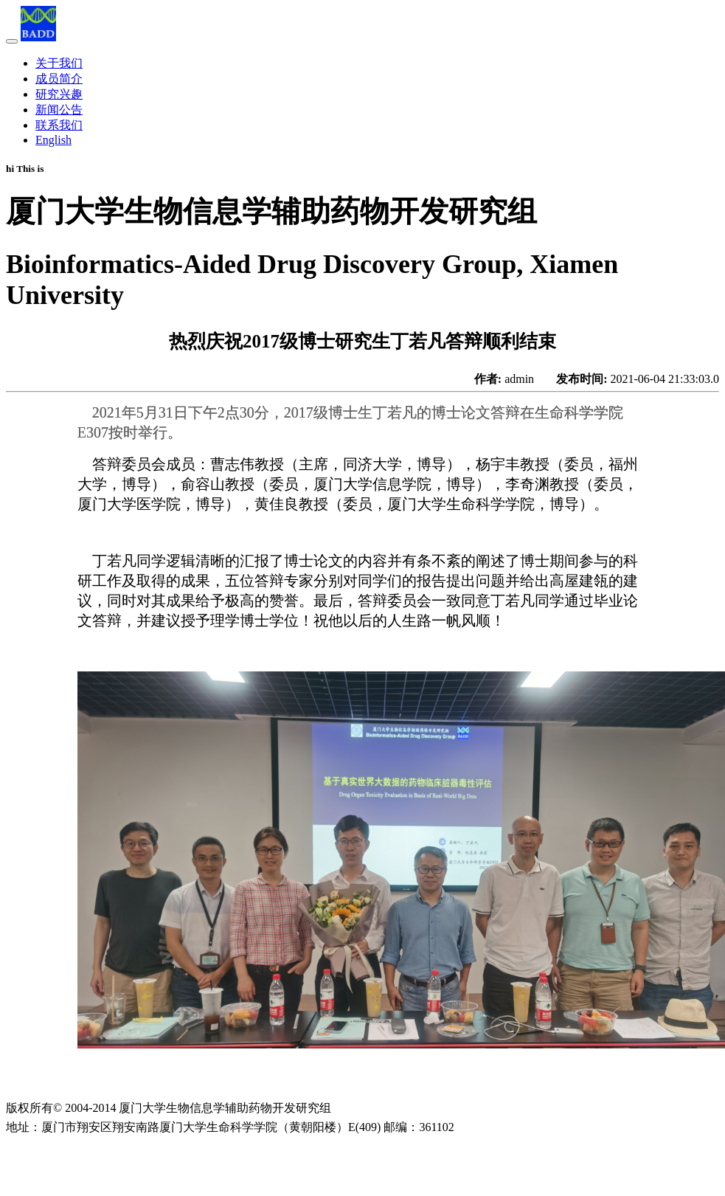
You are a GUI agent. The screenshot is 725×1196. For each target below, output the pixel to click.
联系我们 (59, 125)
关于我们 (59, 63)
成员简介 (59, 78)
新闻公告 (59, 109)
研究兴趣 (59, 94)
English (53, 140)
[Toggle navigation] (12, 41)
